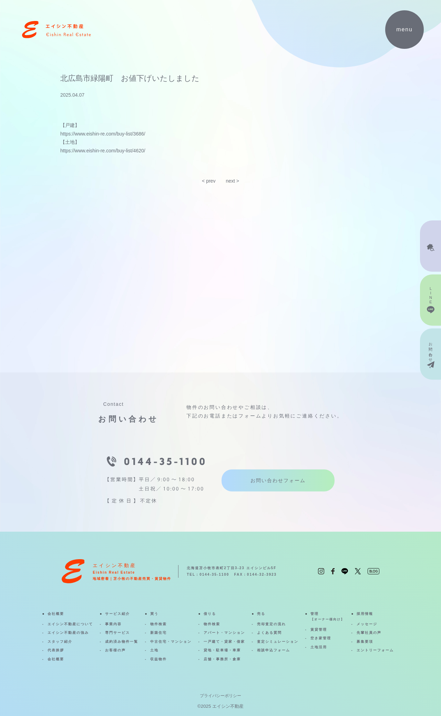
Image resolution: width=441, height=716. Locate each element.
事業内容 (113, 624)
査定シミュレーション (277, 641)
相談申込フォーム (273, 650)
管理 (327, 617)
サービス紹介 (117, 614)
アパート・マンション (224, 632)
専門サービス (117, 632)
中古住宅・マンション (171, 641)
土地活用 (318, 647)
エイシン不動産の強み (68, 632)
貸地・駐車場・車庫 (222, 650)
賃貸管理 (318, 629)
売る (261, 614)
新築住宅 (158, 632)
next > (232, 181)
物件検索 (158, 624)
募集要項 (365, 641)
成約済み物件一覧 (121, 641)
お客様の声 (115, 650)
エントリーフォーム (375, 650)
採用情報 (365, 614)
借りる (210, 614)
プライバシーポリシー (220, 695)
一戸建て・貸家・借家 (224, 641)
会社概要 (56, 614)
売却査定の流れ (271, 624)
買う (154, 614)
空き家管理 (320, 638)
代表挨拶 (56, 650)
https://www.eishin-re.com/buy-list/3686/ (102, 134)
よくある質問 (269, 632)
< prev (208, 181)
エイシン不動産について (70, 624)
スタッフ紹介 (60, 641)
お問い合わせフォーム (278, 480)
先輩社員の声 (369, 632)
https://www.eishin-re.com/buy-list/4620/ (102, 150)
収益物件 (158, 659)
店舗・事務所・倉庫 (222, 659)
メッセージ (367, 624)
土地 (154, 650)
